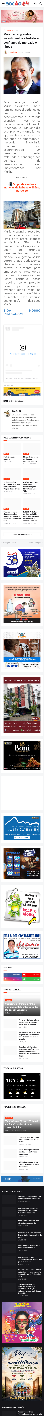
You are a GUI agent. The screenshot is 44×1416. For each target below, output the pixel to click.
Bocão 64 (16, 411)
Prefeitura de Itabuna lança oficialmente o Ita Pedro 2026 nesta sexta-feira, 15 (29, 1022)
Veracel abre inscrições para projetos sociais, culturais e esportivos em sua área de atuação (29, 1035)
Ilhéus (17, 30)
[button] (3, 4)
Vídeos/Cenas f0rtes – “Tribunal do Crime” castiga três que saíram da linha (30, 1259)
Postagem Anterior (9, 543)
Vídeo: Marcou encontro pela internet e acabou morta (28, 1222)
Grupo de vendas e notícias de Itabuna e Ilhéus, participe (22, 187)
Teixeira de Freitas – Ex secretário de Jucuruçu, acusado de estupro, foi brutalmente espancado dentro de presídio (29, 1288)
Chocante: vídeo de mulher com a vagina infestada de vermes (29, 1139)
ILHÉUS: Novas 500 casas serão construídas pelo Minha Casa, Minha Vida (30, 486)
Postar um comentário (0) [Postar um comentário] (22, 534)
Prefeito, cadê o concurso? (9, 458)
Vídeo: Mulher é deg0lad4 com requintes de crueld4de (29, 1246)
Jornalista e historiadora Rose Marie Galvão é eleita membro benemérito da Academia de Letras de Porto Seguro (29, 1051)
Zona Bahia (19, 401)
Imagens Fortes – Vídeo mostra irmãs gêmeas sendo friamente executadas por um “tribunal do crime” (29, 1273)
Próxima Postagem (34, 543)
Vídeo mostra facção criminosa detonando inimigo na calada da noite (30, 1235)
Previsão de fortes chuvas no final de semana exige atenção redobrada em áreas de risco (12, 516)
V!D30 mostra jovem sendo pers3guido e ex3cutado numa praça (29, 1152)
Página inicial (8, 30)
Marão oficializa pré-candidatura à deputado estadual (31, 459)
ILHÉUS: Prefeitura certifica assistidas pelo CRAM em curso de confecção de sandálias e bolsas (31, 516)
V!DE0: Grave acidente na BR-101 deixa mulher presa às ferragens (29, 1164)
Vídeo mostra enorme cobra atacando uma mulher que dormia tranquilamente (28, 1210)
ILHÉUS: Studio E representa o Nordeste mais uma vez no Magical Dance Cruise (12, 485)
